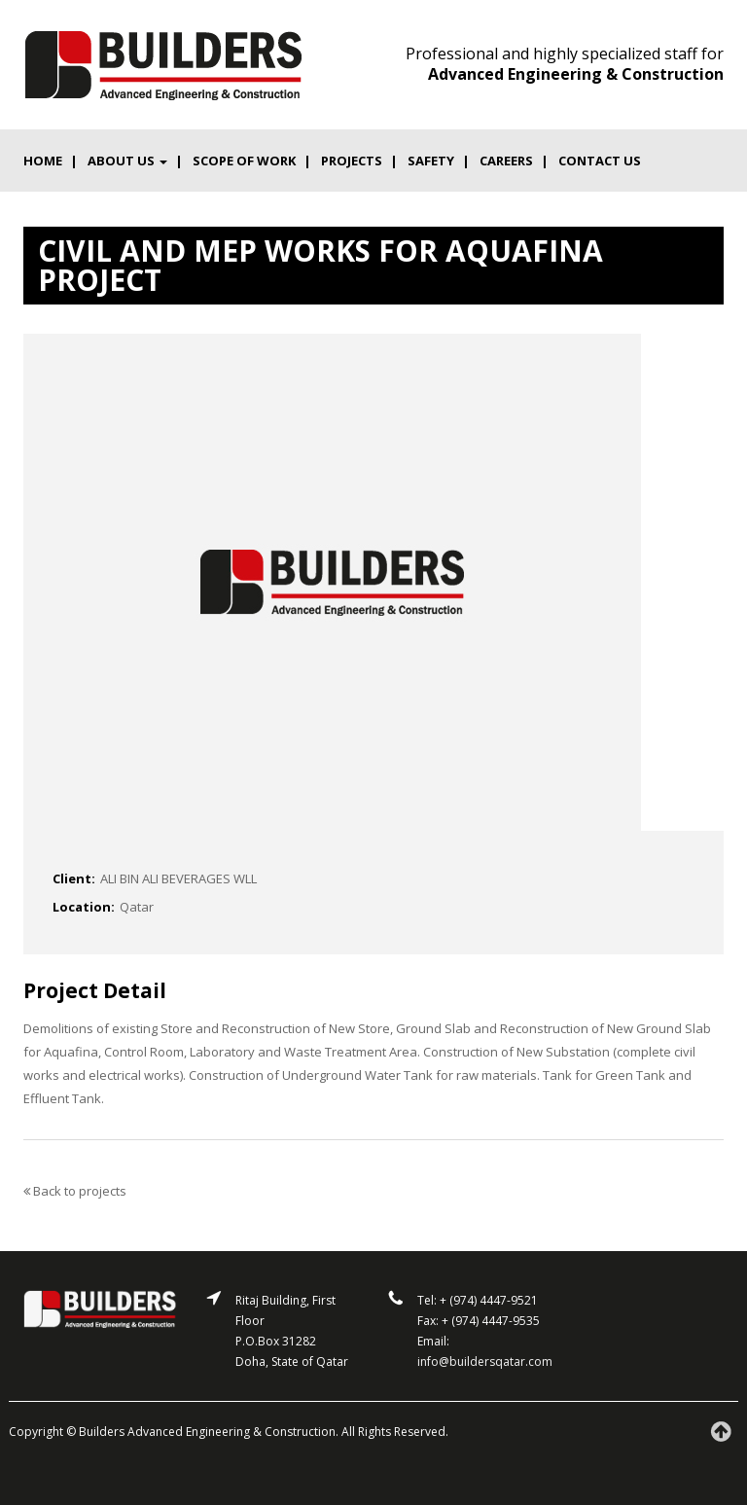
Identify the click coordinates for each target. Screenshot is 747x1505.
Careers (506, 160)
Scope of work (244, 160)
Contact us (599, 160)
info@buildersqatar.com (484, 1361)
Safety (431, 160)
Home (42, 160)
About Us (127, 160)
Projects (351, 160)
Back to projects (74, 1191)
